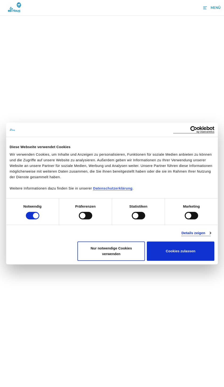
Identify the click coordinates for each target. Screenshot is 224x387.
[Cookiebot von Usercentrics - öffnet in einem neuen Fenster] (193, 129)
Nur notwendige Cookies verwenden (111, 251)
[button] (211, 8)
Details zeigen (193, 233)
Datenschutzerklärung (112, 188)
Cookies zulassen (181, 251)
